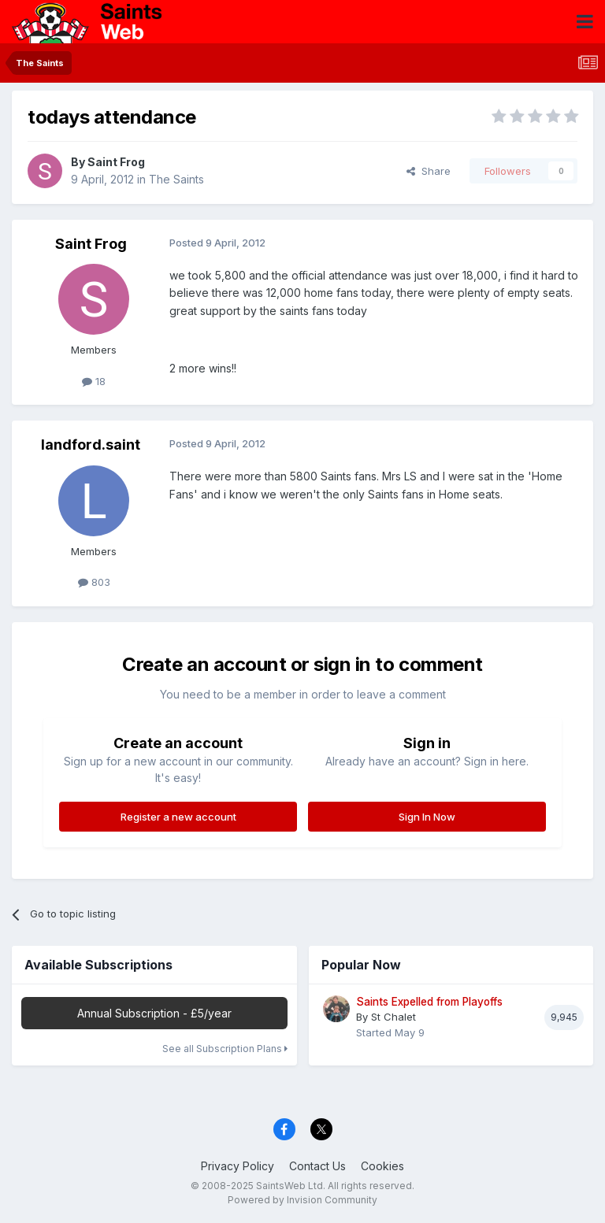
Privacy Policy (237, 1166)
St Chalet (393, 1016)
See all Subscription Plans (225, 1048)
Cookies (382, 1166)
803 (94, 582)
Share (428, 171)
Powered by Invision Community (302, 1200)
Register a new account (178, 816)
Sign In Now (427, 816)
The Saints (176, 179)
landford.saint (90, 444)
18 (94, 381)
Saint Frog (116, 162)
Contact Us (317, 1166)
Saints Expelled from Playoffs (429, 1001)
